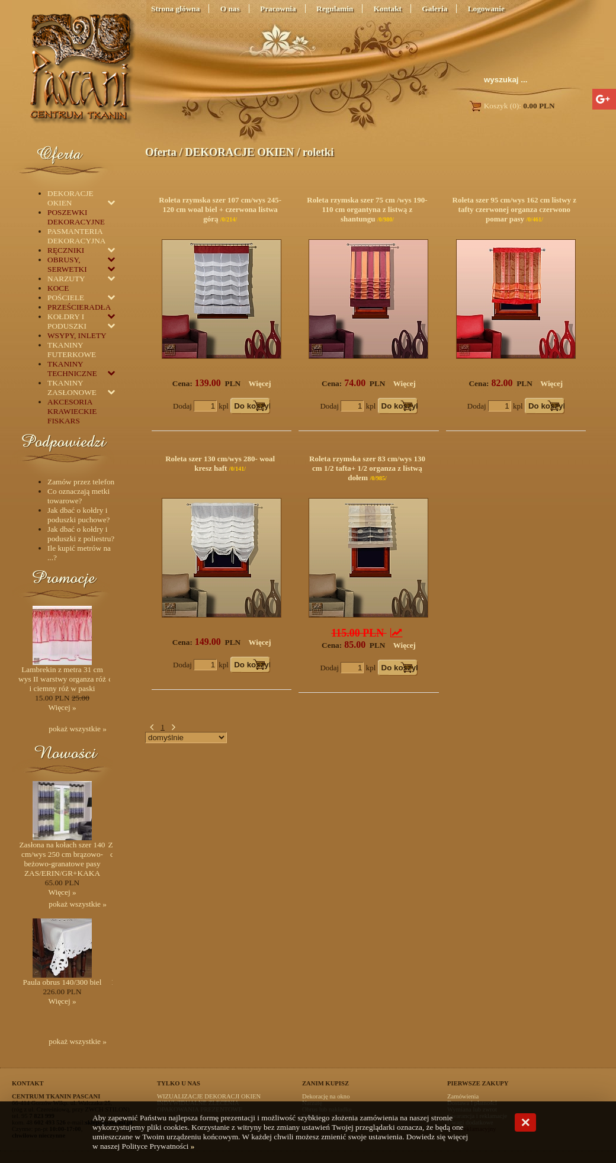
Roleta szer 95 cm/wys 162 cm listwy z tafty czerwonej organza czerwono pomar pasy (515, 209)
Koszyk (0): (511, 105)
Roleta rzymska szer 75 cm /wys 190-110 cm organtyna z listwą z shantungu (367, 209)
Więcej (260, 383)
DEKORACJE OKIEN (239, 152)
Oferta (161, 152)
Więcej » (62, 707)
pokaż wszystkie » (78, 728)
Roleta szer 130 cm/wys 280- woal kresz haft (220, 463)
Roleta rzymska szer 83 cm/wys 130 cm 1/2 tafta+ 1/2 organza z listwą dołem (367, 468)
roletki (318, 152)
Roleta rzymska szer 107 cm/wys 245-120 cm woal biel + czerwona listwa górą (220, 209)
